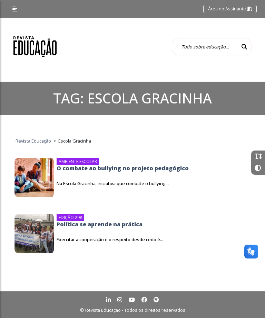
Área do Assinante (230, 9)
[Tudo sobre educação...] (204, 46)
